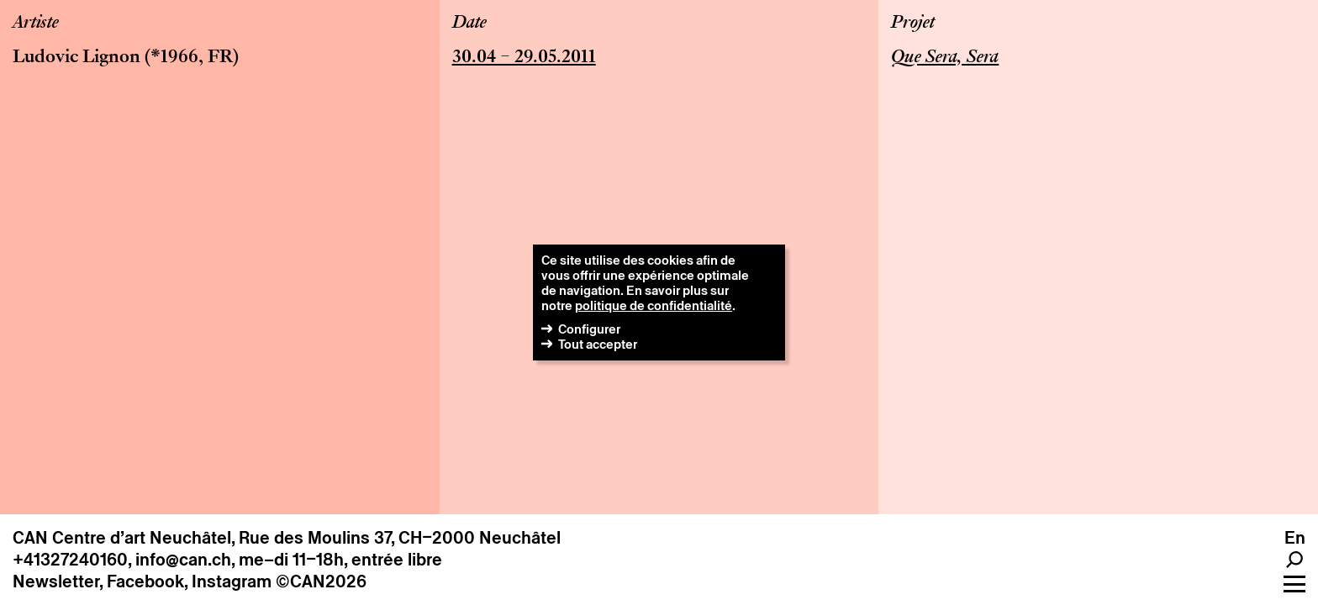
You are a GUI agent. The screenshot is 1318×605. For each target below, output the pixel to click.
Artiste (36, 23)
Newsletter (56, 581)
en (1294, 538)
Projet (913, 23)
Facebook (145, 581)
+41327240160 (70, 559)
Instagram (232, 581)
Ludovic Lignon (76, 58)
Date (469, 23)
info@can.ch (183, 559)
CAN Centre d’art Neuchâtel (122, 538)
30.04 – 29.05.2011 (524, 58)
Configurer (589, 329)
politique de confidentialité (653, 305)
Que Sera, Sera (945, 58)
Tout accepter (597, 344)
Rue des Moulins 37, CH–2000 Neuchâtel (400, 538)
